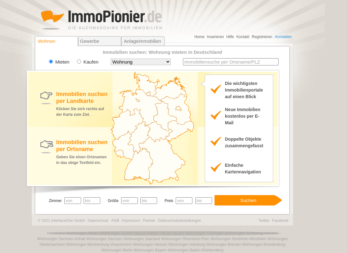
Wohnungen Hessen (150, 244)
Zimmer (55, 201)
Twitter (263, 220)
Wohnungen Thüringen (204, 233)
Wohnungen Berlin (117, 250)
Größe (113, 201)
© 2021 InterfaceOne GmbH (61, 220)
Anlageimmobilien (142, 41)
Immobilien (56, 233)
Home (199, 37)
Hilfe (230, 37)
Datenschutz (98, 220)
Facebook (280, 220)
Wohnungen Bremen (223, 244)
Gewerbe (89, 41)
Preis (169, 201)
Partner (149, 220)
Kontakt (243, 37)
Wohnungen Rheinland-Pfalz (185, 239)
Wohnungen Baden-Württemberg (196, 250)
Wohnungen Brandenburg (263, 244)
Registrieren (262, 37)
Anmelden (283, 37)
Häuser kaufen (172, 233)
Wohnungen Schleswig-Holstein (251, 233)
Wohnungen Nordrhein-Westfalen (238, 239)
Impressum (131, 220)
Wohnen (47, 41)
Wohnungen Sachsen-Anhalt (61, 239)
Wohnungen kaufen (116, 233)
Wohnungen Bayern (150, 250)
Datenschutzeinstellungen (179, 220)
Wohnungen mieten (82, 233)
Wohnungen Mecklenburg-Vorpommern (99, 244)
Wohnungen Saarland (142, 239)
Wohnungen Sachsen (104, 239)
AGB (115, 220)
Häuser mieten (146, 233)
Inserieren (215, 37)
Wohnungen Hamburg (186, 244)
